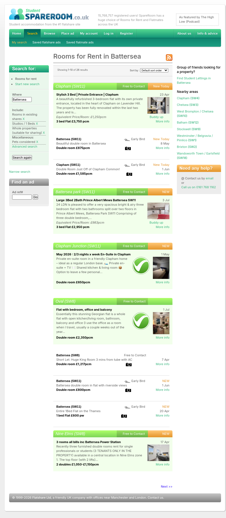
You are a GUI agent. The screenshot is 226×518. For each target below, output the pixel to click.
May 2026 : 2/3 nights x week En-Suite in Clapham (93, 254)
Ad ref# (17, 192)
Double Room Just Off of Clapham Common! (88, 169)
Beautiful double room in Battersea (81, 143)
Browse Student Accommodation (49, 33)
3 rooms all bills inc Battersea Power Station (88, 442)
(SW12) (188, 122)
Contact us (155, 497)
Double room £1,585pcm (74, 174)
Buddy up (156, 117)
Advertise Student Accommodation (67, 33)
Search (32, 33)
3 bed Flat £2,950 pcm (72, 227)
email (210, 178)
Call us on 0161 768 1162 (198, 187)
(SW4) (188, 98)
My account (89, 33)
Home (16, 33)
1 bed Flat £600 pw (70, 415)
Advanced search (24, 146)
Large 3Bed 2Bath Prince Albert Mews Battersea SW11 (96, 200)
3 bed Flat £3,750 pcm (72, 121)
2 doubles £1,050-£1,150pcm (77, 464)
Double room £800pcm (73, 390)
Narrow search (19, 172)
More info (162, 121)
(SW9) (189, 129)
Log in (108, 33)
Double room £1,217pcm (73, 364)
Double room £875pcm (73, 148)
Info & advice (207, 33)
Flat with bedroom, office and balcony (84, 310)
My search (19, 42)
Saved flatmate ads (80, 42)
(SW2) (187, 147)
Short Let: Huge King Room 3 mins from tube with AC (94, 360)
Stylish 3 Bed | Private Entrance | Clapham (87, 94)
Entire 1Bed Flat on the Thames (78, 411)
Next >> (166, 486)
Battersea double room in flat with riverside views (91, 385)
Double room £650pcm (73, 282)
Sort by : (149, 70)
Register (126, 33)
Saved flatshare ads (47, 42)
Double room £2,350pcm (74, 337)
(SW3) (187, 105)
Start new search (27, 84)
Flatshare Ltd (41, 497)
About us (184, 33)
